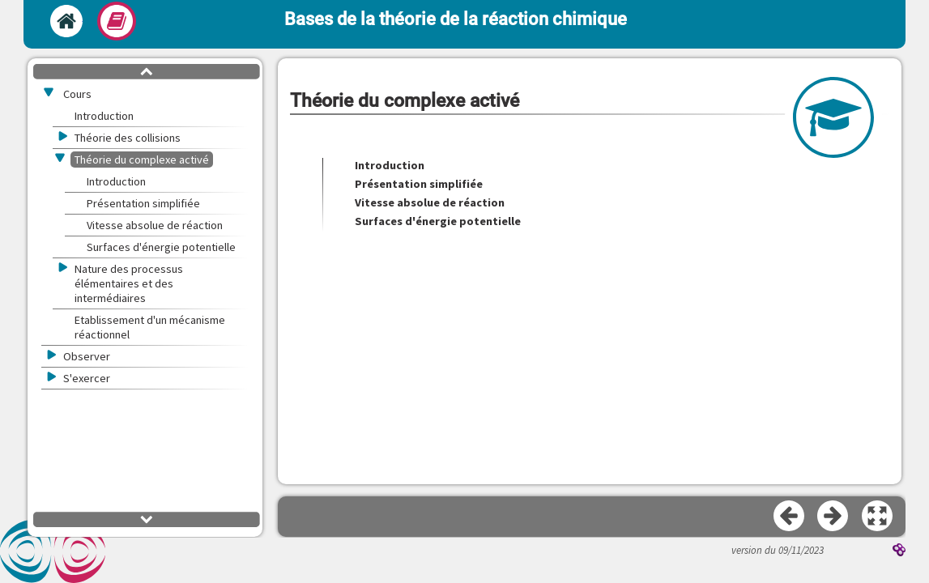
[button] (878, 516)
